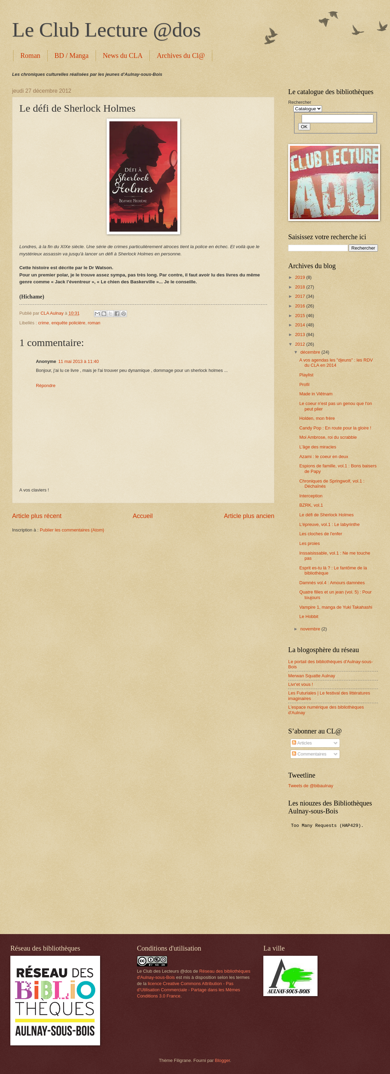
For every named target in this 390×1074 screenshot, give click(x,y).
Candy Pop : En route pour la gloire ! (335, 427)
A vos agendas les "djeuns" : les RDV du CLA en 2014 (336, 362)
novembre (310, 628)
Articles (302, 743)
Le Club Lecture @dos (106, 29)
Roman (30, 55)
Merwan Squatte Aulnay (311, 675)
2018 (300, 287)
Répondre (46, 385)
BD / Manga (72, 55)
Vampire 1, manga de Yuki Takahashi (335, 607)
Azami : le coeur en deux (323, 456)
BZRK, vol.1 (311, 505)
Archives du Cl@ (181, 55)
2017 (300, 296)
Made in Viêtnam (315, 393)
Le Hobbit (308, 616)
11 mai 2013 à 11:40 (78, 361)
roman (94, 322)
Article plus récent (36, 516)
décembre (310, 352)
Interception (310, 495)
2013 (300, 334)
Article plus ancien (249, 516)
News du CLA (123, 55)
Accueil (143, 516)
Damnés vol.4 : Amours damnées (332, 582)
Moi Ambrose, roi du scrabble (328, 437)
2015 (300, 315)
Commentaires (309, 754)
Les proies (309, 543)
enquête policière (68, 322)
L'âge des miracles (317, 446)
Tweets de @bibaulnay (310, 785)
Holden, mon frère (317, 418)
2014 (300, 324)
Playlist (306, 374)
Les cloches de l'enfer (320, 533)
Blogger (222, 1060)
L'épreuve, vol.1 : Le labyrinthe (329, 524)
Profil (304, 384)
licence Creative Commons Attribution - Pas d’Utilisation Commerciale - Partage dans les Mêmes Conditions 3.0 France (188, 990)
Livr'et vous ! (300, 684)
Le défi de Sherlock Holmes (326, 514)
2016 (300, 305)
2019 (300, 277)
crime (43, 322)
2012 (300, 344)
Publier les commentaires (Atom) (72, 530)
